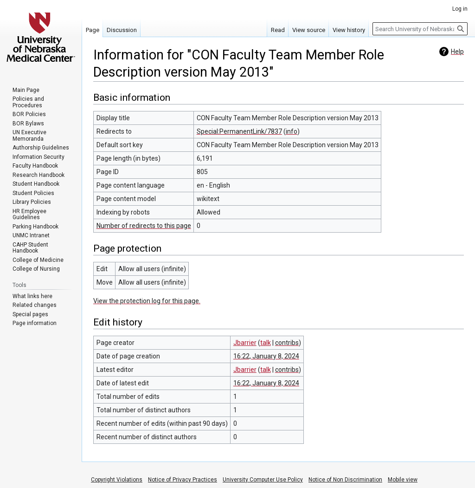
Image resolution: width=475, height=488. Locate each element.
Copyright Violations (116, 479)
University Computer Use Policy (263, 479)
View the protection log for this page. (146, 301)
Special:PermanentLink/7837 (239, 131)
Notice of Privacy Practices (182, 479)
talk (265, 342)
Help (457, 51)
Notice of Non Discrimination (345, 479)
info (291, 131)
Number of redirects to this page (143, 225)
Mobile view (402, 479)
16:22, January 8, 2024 (266, 356)
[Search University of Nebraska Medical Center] (420, 28)
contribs (287, 342)
